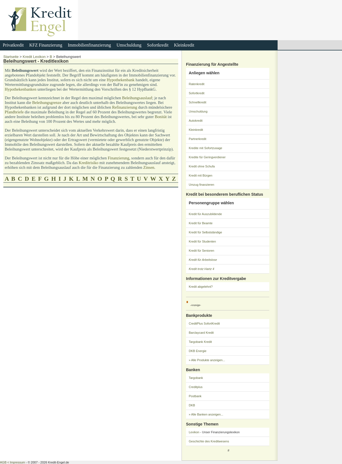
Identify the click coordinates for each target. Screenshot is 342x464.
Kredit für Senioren (201, 250)
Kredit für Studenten (202, 241)
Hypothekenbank (121, 80)
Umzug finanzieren (201, 184)
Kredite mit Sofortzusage (205, 148)
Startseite (11, 57)
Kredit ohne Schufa (202, 166)
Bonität (161, 116)
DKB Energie (198, 351)
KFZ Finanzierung (45, 45)
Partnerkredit (197, 139)
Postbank (195, 396)
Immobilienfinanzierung (89, 45)
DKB (192, 405)
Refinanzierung (124, 107)
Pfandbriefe (14, 112)
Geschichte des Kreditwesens (209, 441)
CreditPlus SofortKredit (204, 323)
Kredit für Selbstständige (205, 232)
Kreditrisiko (89, 162)
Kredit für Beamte (201, 223)
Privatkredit (13, 45)
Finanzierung (118, 158)
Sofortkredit (158, 45)
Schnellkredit (197, 102)
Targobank (196, 377)
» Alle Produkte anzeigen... (207, 360)
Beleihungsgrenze (46, 102)
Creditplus (196, 387)
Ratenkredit (196, 84)
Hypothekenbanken (20, 89)
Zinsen (148, 167)
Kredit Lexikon (34, 57)
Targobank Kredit (200, 341)
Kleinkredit (184, 45)
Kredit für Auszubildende (205, 214)
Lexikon (194, 432)
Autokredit (196, 120)
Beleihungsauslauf (137, 98)
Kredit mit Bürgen (200, 175)
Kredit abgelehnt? (201, 286)
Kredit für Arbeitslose (203, 259)
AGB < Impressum (12, 462)
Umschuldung (129, 45)
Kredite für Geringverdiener (207, 157)
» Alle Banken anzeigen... (206, 414)
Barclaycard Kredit (201, 332)
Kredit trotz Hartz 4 (201, 269)
